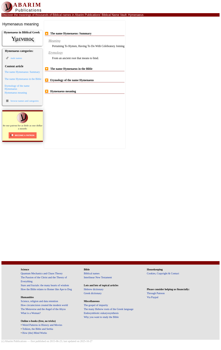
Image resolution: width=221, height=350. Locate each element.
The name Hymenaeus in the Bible (23, 78)
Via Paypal (152, 297)
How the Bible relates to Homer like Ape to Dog (46, 289)
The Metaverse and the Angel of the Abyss (43, 309)
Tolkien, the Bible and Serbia (37, 328)
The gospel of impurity (96, 305)
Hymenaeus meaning (16, 92)
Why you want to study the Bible (101, 317)
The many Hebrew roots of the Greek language (108, 309)
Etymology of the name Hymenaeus (17, 87)
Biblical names (92, 273)
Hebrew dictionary (93, 289)
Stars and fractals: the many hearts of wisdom (45, 285)
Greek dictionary (93, 293)
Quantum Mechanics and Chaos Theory (42, 273)
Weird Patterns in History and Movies (42, 325)
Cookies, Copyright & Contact (163, 273)
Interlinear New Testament (98, 277)
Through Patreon (156, 293)
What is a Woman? (31, 313)
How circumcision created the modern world (44, 305)
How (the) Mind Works (34, 332)
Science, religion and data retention (39, 301)
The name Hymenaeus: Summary (22, 71)
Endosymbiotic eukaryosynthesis (101, 313)
